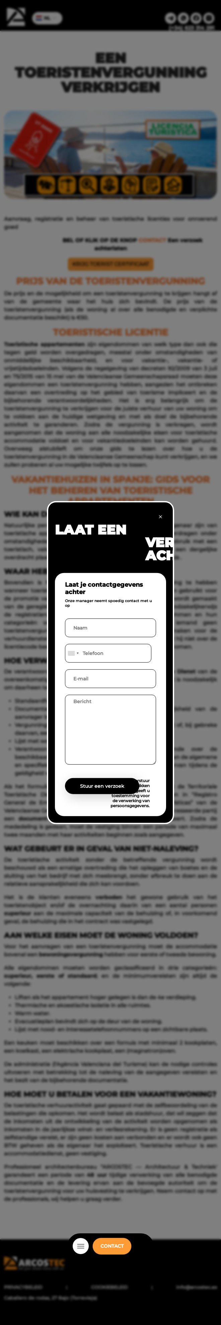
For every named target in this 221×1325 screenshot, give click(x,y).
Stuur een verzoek (102, 786)
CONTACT (112, 1246)
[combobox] (73, 653)
